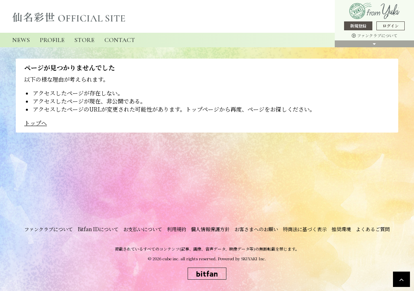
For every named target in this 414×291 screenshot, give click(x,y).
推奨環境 (339, 230)
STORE (84, 40)
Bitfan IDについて (100, 230)
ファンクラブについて (374, 35)
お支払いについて (144, 230)
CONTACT (119, 40)
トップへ (35, 123)
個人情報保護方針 (210, 230)
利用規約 (177, 230)
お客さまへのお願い (255, 230)
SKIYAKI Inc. (253, 260)
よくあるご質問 (370, 230)
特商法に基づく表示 (303, 230)
